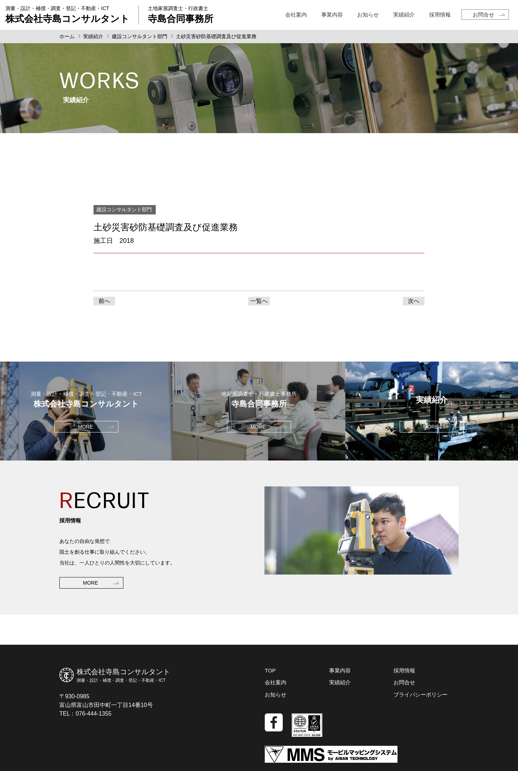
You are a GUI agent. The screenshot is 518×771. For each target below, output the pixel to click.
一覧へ (259, 301)
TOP (270, 670)
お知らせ (368, 15)
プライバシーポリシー (420, 694)
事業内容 (332, 15)
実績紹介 (404, 15)
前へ (104, 301)
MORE (90, 583)
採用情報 (440, 15)
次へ (413, 301)
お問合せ (483, 15)
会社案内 (296, 15)
